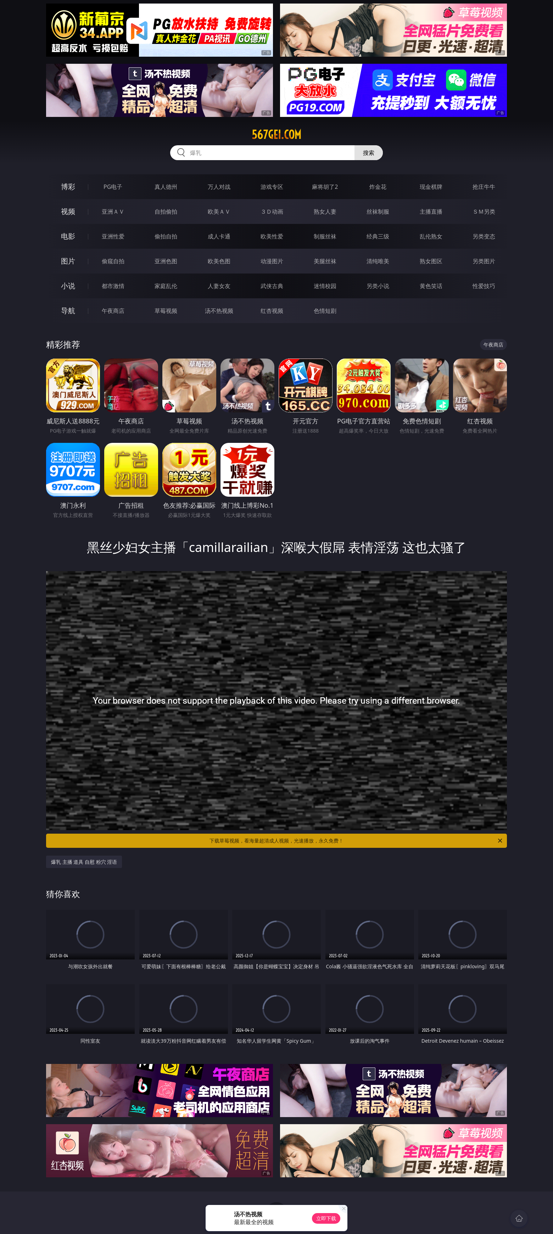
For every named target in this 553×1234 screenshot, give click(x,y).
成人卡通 (219, 236)
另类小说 (378, 286)
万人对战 (219, 187)
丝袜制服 (378, 211)
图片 (68, 261)
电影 (68, 236)
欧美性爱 (272, 236)
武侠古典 (272, 286)
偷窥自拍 (113, 261)
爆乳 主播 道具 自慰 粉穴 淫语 (84, 861)
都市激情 (113, 286)
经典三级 (378, 236)
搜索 (368, 153)
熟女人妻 (325, 211)
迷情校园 (325, 286)
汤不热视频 (219, 311)
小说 (68, 286)
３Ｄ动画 (272, 211)
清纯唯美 (378, 261)
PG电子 (113, 187)
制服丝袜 (325, 236)
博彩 (68, 186)
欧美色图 (219, 261)
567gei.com (276, 135)
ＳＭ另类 (484, 211)
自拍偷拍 (166, 211)
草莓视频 (166, 311)
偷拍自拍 (166, 236)
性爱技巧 (484, 286)
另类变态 (484, 236)
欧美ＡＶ (219, 211)
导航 (68, 310)
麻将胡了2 (325, 187)
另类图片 (484, 261)
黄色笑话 (431, 286)
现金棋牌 (431, 187)
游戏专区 (272, 187)
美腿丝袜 (325, 261)
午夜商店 (113, 311)
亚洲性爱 (113, 236)
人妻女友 (219, 286)
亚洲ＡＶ (113, 211)
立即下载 (326, 1218)
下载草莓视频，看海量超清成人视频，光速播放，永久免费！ (356, 840)
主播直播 (431, 211)
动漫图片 (272, 261)
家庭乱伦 (166, 286)
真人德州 (166, 187)
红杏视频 (272, 311)
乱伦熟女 (431, 236)
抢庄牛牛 (484, 187)
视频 (68, 211)
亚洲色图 (166, 261)
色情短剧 (325, 311)
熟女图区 (431, 261)
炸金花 (377, 187)
